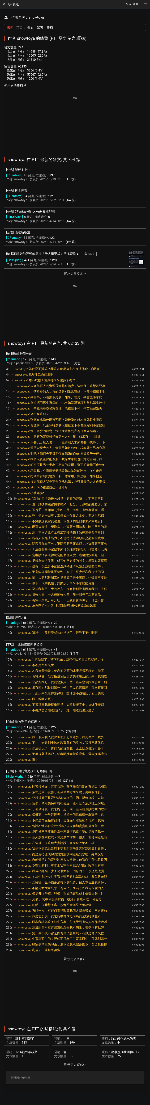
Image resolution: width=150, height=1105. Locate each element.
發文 (30, 27)
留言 (40, 27)
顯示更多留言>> (75, 959)
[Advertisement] (75, 124)
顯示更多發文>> (75, 273)
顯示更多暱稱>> (75, 1065)
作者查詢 (18, 17)
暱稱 (50, 27)
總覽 (10, 27)
